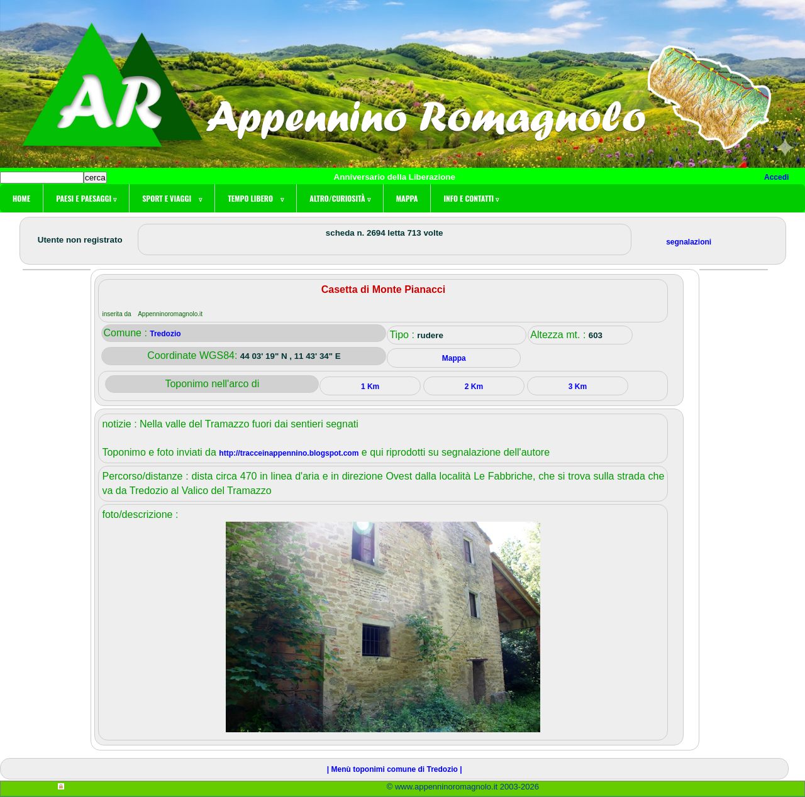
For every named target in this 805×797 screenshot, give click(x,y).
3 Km (578, 386)
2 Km (474, 386)
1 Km (370, 386)
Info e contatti (471, 198)
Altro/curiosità (339, 198)
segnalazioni (688, 242)
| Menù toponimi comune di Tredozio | (394, 769)
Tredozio (165, 333)
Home (21, 198)
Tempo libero (256, 198)
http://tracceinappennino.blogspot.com (288, 453)
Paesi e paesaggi (86, 198)
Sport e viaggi (172, 198)
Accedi (776, 177)
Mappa (407, 198)
